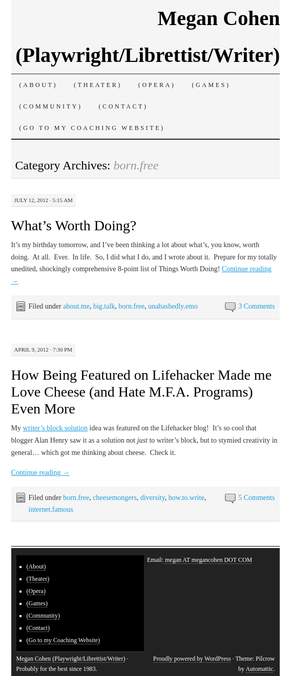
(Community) (50, 106)
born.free (131, 306)
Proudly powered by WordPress (192, 658)
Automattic (259, 668)
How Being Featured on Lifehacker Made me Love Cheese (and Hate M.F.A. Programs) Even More (141, 392)
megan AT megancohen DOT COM (207, 559)
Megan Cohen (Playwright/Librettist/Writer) (71, 658)
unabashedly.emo (173, 306)
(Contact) (123, 106)
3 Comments (256, 306)
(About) (38, 85)
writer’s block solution (55, 428)
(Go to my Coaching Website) (92, 128)
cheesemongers (115, 497)
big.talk (104, 306)
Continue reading (40, 472)
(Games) (211, 85)
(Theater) (98, 85)
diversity (152, 497)
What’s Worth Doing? (74, 225)
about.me (76, 306)
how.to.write (186, 497)
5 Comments (256, 497)
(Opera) (157, 85)
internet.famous (51, 509)
